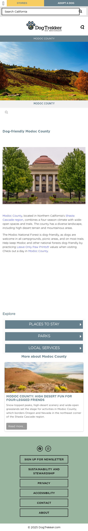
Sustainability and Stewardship (44, 471)
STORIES (22, 3)
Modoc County (12, 215)
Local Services (44, 348)
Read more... (16, 426)
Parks (44, 336)
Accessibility (44, 492)
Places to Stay (44, 324)
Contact (44, 502)
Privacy (44, 483)
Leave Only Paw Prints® (33, 246)
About (44, 512)
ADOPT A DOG (66, 3)
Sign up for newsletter (44, 459)
